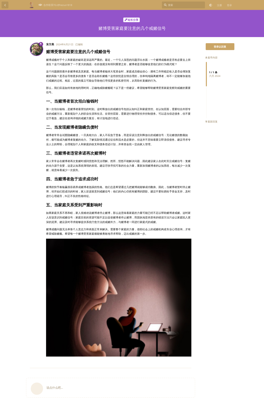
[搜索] (183, 5)
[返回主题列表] (5, 5)
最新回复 (212, 121)
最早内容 (212, 57)
